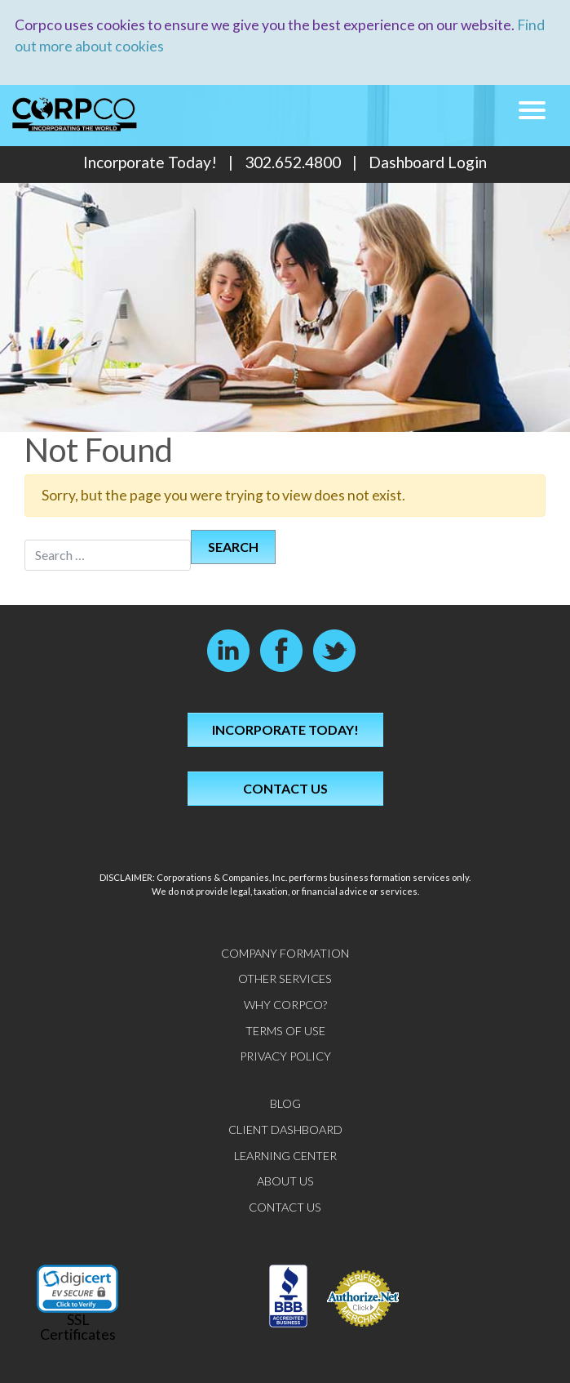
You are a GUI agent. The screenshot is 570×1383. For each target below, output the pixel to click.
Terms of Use (285, 1031)
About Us (285, 1181)
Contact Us (285, 788)
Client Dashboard (285, 1129)
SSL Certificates (78, 1327)
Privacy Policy (285, 1056)
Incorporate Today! (150, 162)
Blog (285, 1103)
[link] (77, 1289)
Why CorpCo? (285, 1005)
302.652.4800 (293, 162)
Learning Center (285, 1156)
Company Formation (285, 953)
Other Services (285, 978)
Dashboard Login (428, 162)
